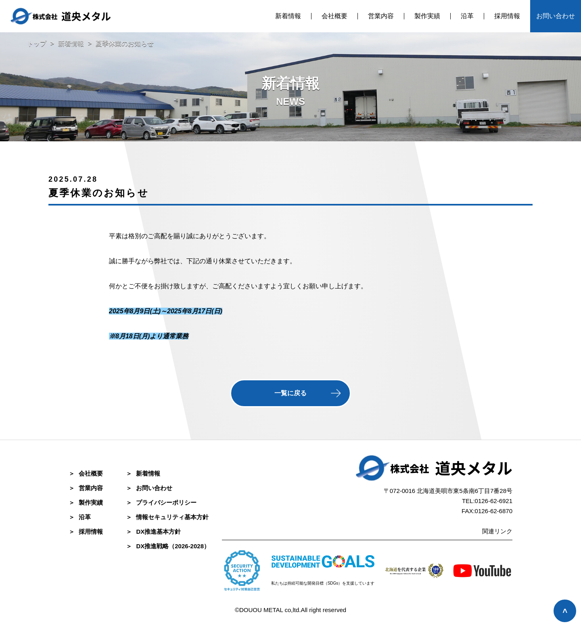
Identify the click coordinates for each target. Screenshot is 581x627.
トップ (36, 43)
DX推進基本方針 (153, 531)
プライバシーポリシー (161, 502)
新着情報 (288, 16)
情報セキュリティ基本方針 (167, 517)
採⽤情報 (86, 531)
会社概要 (334, 16)
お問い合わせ (555, 16)
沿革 (467, 16)
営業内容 (381, 16)
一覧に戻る (290, 393)
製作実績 (427, 16)
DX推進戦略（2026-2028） (168, 546)
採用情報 (507, 16)
